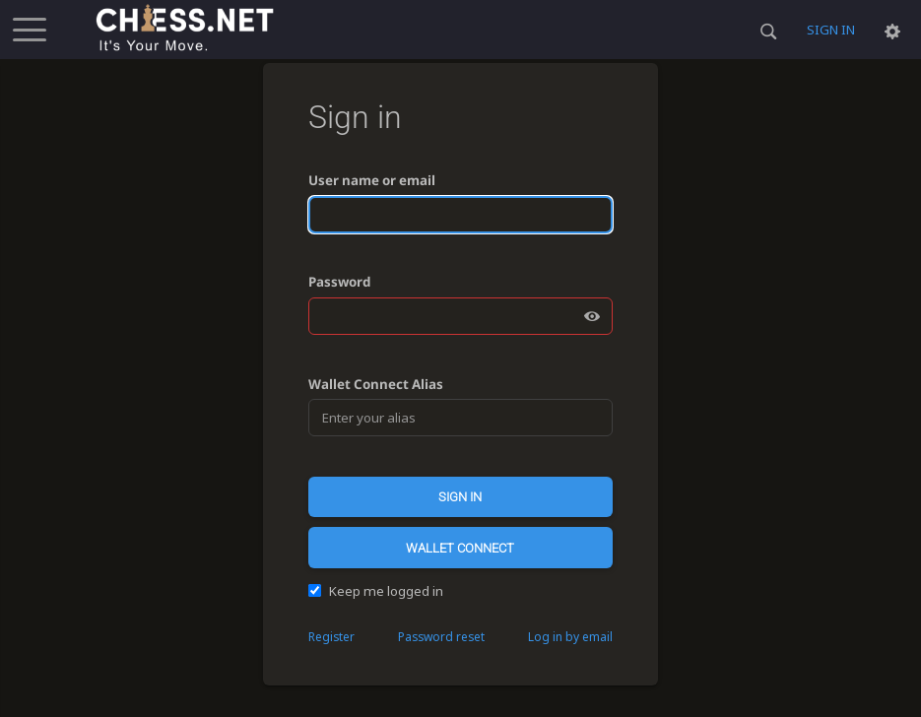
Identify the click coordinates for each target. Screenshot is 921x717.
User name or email (371, 180)
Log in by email (570, 636)
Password (339, 282)
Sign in (831, 29)
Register (331, 636)
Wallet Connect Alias (375, 384)
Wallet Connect (460, 548)
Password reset (441, 636)
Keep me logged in (375, 591)
